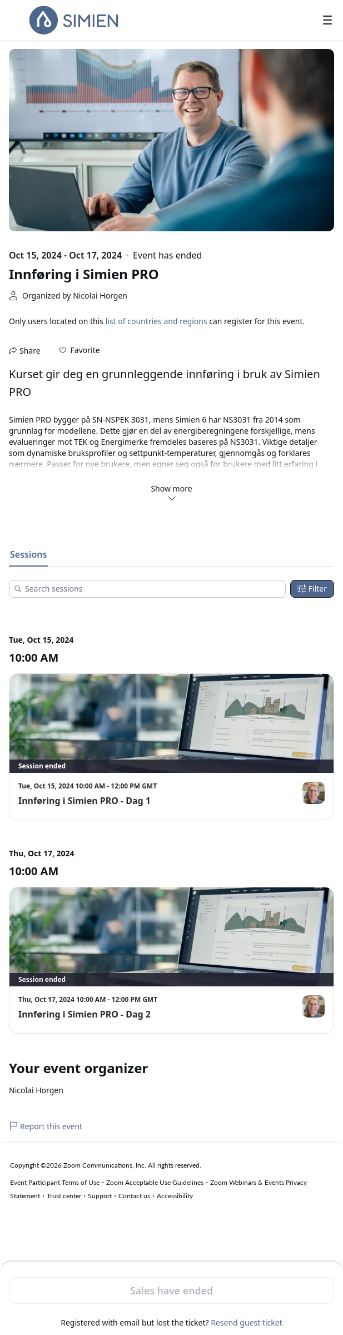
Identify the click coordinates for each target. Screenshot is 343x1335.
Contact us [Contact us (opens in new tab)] (134, 1196)
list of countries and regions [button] (156, 321)
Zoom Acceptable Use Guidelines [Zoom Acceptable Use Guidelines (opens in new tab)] (154, 1182)
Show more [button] (171, 492)
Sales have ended (171, 1290)
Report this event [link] (45, 1126)
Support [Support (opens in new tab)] (100, 1196)
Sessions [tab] (28, 554)
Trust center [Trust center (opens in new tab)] (64, 1196)
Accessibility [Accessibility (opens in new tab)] (175, 1196)
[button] (79, 350)
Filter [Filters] (312, 588)
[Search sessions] (151, 589)
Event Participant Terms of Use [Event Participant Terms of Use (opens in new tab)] (55, 1182)
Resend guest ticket (246, 1322)
